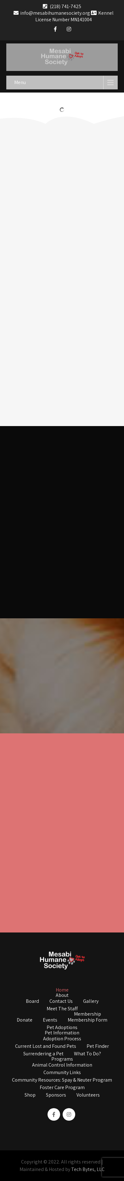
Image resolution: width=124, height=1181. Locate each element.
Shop (30, 1095)
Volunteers (88, 1095)
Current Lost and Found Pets (45, 1046)
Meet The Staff (62, 1009)
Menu (20, 82)
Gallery (91, 1001)
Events (50, 1020)
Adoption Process (62, 1039)
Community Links (62, 1073)
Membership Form (87, 1020)
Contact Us (61, 1001)
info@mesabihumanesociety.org (52, 13)
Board (32, 1001)
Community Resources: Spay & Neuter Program (62, 1080)
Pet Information (62, 1033)
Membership (87, 1014)
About (62, 996)
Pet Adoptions (62, 1028)
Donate (24, 1020)
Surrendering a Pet (43, 1054)
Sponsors (56, 1095)
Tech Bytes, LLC (87, 1169)
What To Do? (87, 1054)
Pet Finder (98, 1046)
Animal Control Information (62, 1065)
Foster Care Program (62, 1088)
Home (62, 990)
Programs (62, 1059)
